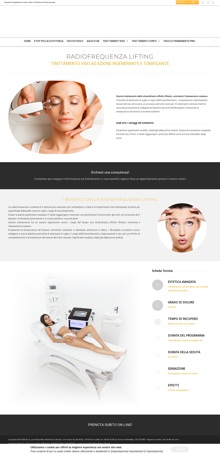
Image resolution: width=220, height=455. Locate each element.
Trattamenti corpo (144, 41)
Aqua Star (93, 41)
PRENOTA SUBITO (187, 2)
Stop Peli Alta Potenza (48, 41)
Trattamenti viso (114, 41)
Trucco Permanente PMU (179, 41)
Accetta (180, 449)
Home (27, 41)
